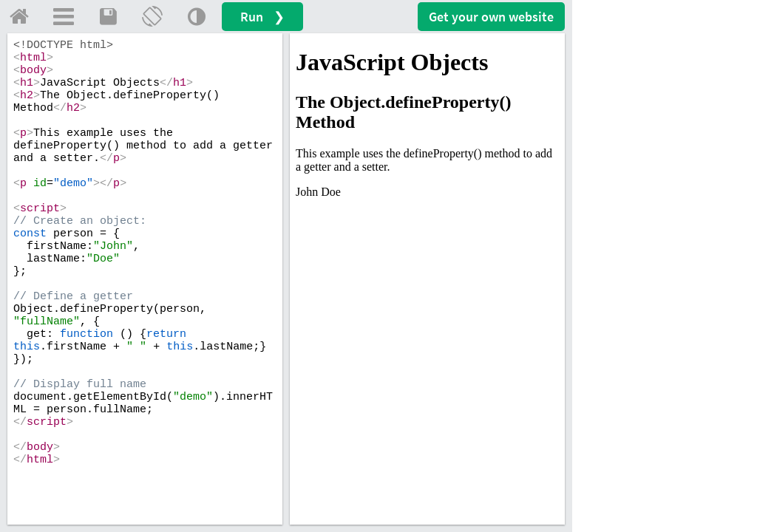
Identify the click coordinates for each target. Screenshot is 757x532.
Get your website (491, 16)
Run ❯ (262, 16)
